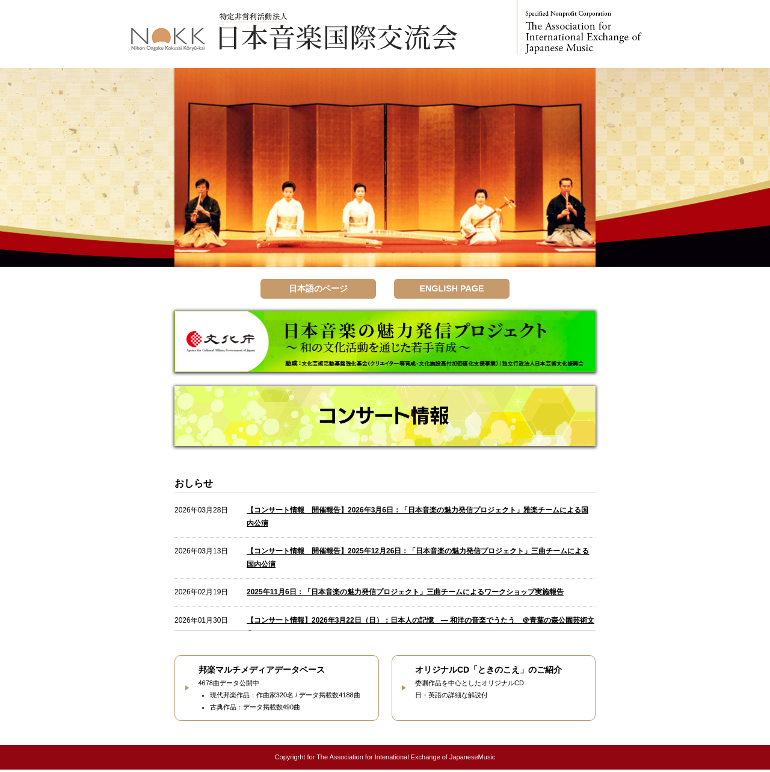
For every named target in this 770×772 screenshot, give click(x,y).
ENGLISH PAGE (452, 289)
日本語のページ (318, 289)
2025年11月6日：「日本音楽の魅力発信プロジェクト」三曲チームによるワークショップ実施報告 (405, 594)
